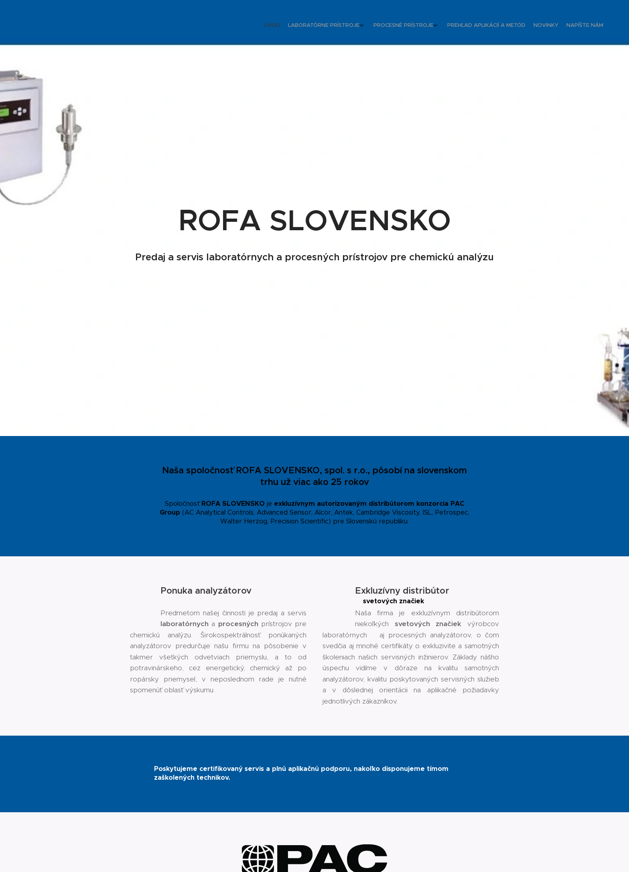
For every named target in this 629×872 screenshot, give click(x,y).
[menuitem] (552, 26)
